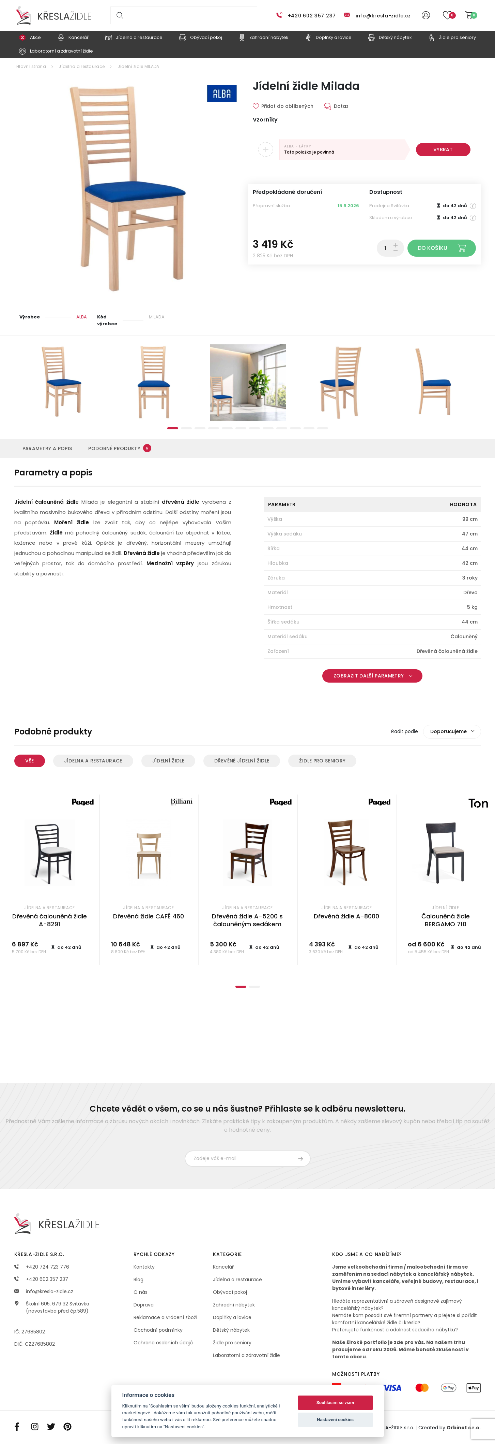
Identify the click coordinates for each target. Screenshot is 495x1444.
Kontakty (144, 1266)
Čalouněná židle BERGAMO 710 (445, 920)
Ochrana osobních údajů (163, 1342)
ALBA (81, 317)
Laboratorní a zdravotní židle (246, 1355)
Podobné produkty (119, 448)
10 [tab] (295, 428)
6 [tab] (240, 428)
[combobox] (452, 732)
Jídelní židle (168, 760)
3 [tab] (200, 428)
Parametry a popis (47, 448)
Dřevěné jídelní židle (241, 760)
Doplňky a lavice (232, 1317)
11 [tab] (309, 428)
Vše (29, 760)
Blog (138, 1279)
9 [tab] (281, 428)
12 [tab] (322, 428)
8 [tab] (268, 428)
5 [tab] (227, 428)
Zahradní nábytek (234, 1304)
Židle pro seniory (322, 760)
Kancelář (223, 1266)
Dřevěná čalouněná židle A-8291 (49, 920)
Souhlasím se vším (335, 1402)
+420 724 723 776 (41, 1266)
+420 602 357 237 (312, 15)
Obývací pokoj (230, 1292)
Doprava (144, 1304)
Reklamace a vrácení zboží (165, 1317)
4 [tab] (213, 428)
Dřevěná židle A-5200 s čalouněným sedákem (247, 920)
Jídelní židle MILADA (138, 66)
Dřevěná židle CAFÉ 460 (148, 916)
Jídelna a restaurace (82, 66)
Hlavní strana (31, 66)
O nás (141, 1292)
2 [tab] (186, 428)
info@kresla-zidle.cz (383, 15)
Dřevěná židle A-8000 (346, 916)
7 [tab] (254, 428)
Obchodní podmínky (158, 1330)
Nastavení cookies (335, 1419)
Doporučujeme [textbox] (448, 731)
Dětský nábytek (231, 1330)
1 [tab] (172, 428)
